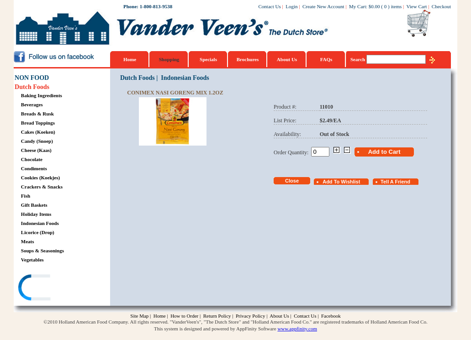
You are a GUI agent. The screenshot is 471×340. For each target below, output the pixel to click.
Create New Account (323, 6)
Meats (27, 241)
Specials (208, 59)
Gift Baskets (34, 205)
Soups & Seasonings (42, 250)
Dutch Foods (32, 87)
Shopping (169, 59)
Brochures (248, 59)
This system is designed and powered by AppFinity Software (215, 328)
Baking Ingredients (41, 95)
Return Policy (217, 316)
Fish (25, 196)
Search (358, 59)
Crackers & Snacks (42, 186)
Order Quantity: (292, 152)
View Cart (417, 6)
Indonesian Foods (40, 223)
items (396, 6)
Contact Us (270, 6)
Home (129, 59)
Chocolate (31, 159)
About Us (287, 59)
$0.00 (374, 6)
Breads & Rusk (37, 113)
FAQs (326, 59)
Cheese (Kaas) (36, 150)
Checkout (441, 6)
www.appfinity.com (297, 328)
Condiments (34, 168)
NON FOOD (32, 77)
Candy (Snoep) (37, 141)
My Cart (357, 6)
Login (291, 6)
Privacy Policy (250, 316)
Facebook (331, 316)
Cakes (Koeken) (38, 132)
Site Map (139, 316)
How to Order (184, 316)
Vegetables (32, 259)
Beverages (32, 104)
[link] (50, 288)
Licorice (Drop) (37, 232)
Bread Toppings (38, 123)
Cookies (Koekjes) (40, 177)
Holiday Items (36, 214)
